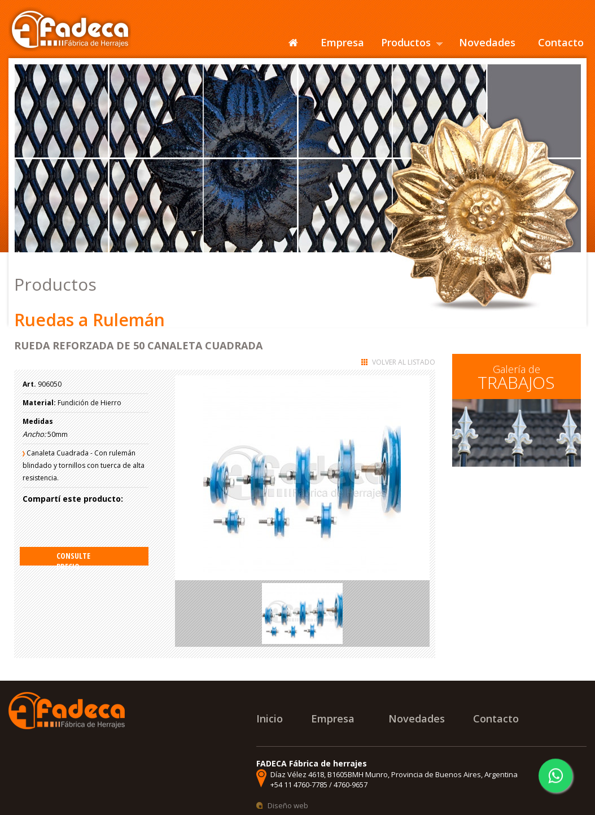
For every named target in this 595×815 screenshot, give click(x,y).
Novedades (487, 42)
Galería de (516, 378)
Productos (406, 42)
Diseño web (288, 805)
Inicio (269, 718)
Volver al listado (403, 362)
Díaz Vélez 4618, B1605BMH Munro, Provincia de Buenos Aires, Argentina (394, 774)
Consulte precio (73, 558)
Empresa (342, 42)
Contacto (561, 42)
